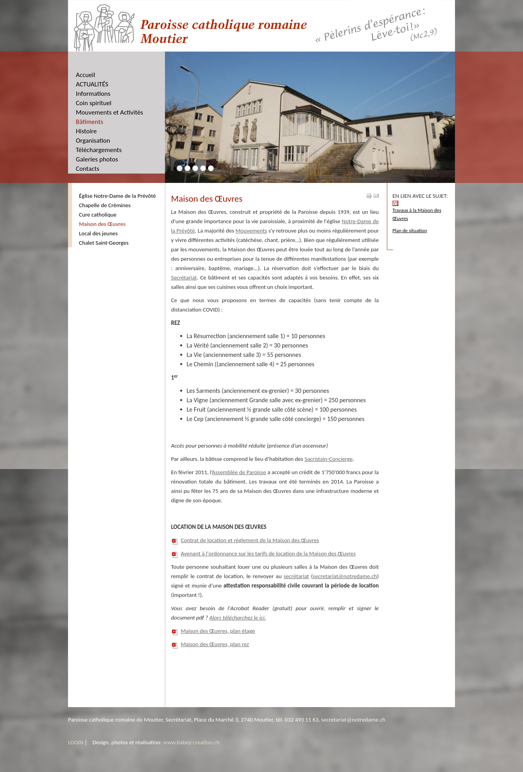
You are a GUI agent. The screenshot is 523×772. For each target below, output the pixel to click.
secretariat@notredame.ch (345, 576)
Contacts (87, 169)
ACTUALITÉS (92, 84)
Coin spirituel (93, 103)
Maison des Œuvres (102, 223)
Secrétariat (184, 277)
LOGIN (75, 742)
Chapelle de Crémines (105, 205)
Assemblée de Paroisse (239, 472)
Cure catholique (97, 214)
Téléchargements (99, 150)
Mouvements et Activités (109, 112)
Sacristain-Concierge (328, 458)
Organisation (93, 140)
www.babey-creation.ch (191, 742)
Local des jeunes (98, 233)
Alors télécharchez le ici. (238, 617)
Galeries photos (97, 159)
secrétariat (296, 576)
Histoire (86, 131)
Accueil (85, 75)
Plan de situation (409, 230)
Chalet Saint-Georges (104, 242)
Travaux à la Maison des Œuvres (416, 211)
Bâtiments (89, 122)
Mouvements (251, 230)
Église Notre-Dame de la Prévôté (117, 195)
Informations (93, 94)
